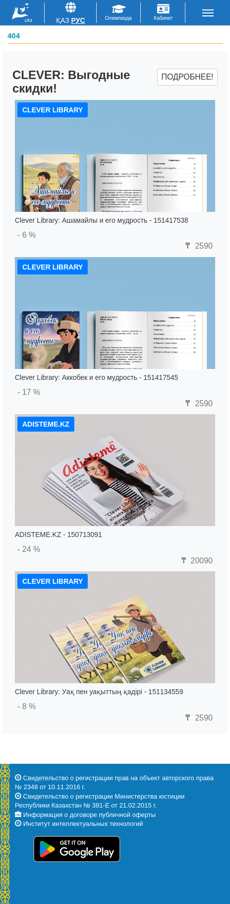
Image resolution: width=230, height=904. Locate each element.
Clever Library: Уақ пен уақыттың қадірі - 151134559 (99, 692)
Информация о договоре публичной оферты (89, 814)
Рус (78, 20)
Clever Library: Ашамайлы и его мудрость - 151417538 (101, 220)
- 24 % (28, 549)
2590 (198, 246)
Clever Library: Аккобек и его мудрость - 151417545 (96, 377)
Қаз (62, 20)
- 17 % (28, 392)
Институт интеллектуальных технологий (83, 823)
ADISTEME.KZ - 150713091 (58, 535)
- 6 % (26, 235)
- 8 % (26, 706)
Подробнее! (187, 77)
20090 (195, 560)
